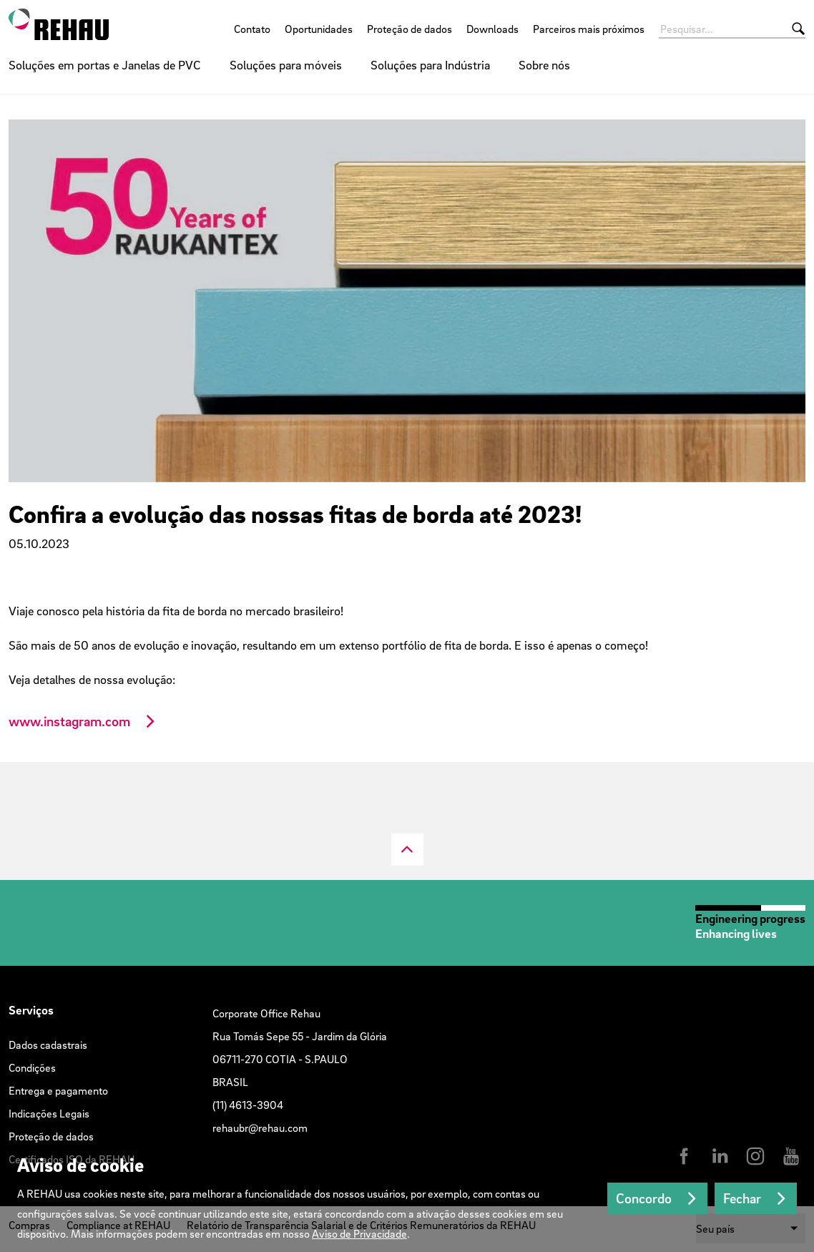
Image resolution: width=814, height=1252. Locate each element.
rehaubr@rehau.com (260, 1127)
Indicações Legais (49, 1113)
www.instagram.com (69, 721)
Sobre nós (544, 64)
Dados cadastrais (48, 1044)
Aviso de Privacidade (359, 1233)
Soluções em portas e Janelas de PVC (105, 64)
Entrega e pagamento (58, 1090)
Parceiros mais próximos (588, 28)
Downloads (492, 28)
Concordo (644, 1198)
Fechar (742, 1198)
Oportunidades (319, 28)
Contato (252, 28)
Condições (32, 1067)
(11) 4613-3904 (247, 1104)
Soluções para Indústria (430, 64)
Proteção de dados (409, 28)
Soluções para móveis (286, 64)
